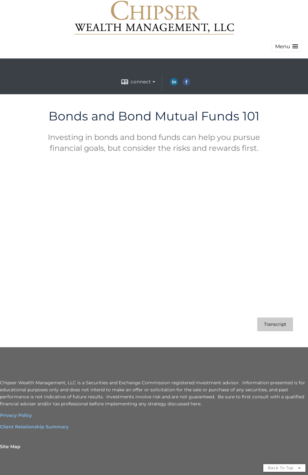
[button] (287, 46)
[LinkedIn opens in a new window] (174, 84)
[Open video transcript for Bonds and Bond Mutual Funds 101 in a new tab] (275, 324)
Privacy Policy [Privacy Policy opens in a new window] (16, 415)
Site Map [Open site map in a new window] (10, 446)
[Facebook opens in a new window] (186, 84)
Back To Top (284, 467)
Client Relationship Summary (34, 427)
